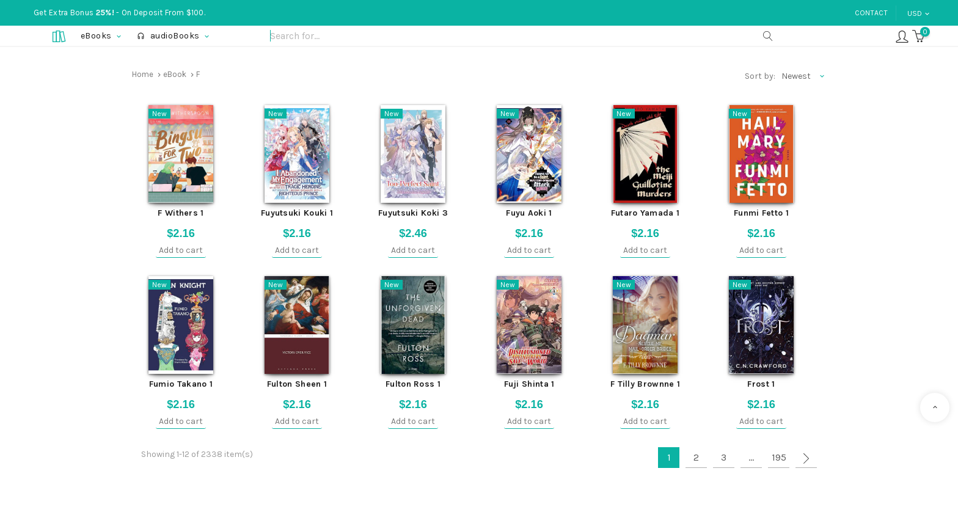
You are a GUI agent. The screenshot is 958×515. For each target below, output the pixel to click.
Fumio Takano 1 (181, 384)
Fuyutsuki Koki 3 (413, 213)
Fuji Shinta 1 (529, 384)
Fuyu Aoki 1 (529, 213)
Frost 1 (761, 384)
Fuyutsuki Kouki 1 (297, 213)
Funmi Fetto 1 (761, 213)
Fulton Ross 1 (413, 384)
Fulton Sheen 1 (297, 384)
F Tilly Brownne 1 (645, 384)
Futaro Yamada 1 (645, 213)
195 (779, 457)
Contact (871, 13)
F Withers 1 (180, 213)
